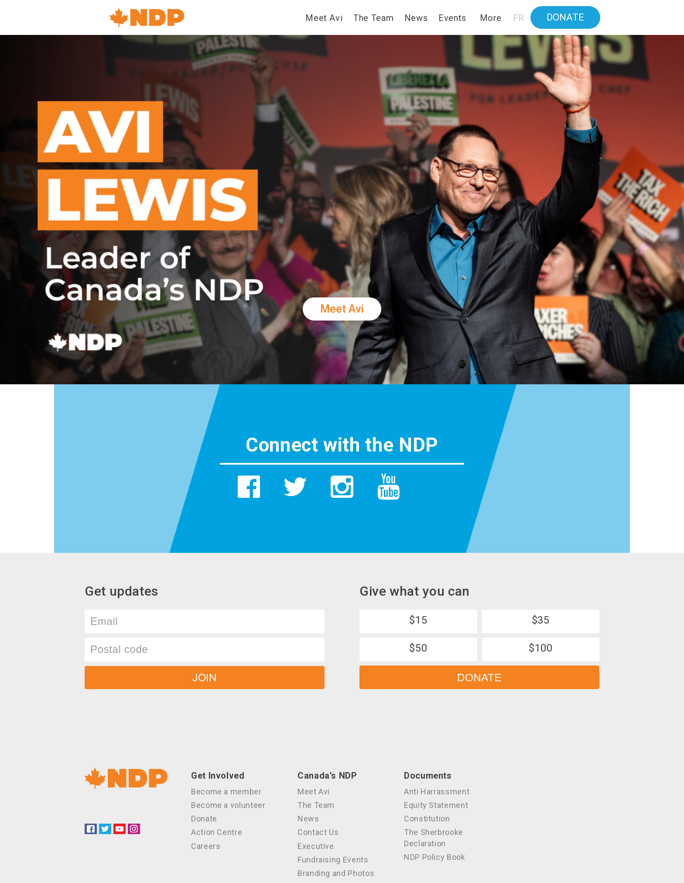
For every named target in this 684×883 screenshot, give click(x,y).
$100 (541, 648)
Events (452, 18)
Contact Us (318, 832)
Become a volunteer (228, 805)
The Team (373, 18)
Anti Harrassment (436, 791)
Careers (205, 846)
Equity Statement (436, 805)
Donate (565, 17)
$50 (418, 648)
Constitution (427, 818)
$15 (418, 620)
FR (518, 18)
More (491, 18)
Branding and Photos (336, 873)
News (416, 18)
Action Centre (216, 832)
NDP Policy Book (434, 857)
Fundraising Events (333, 859)
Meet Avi (323, 18)
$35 (541, 620)
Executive (316, 846)
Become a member (226, 791)
